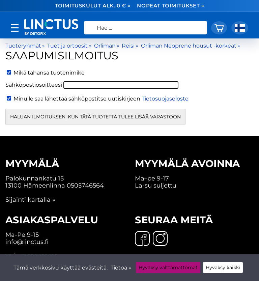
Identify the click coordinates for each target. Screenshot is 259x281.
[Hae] (145, 27)
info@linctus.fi (27, 241)
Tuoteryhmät (25, 46)
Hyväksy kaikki (223, 267)
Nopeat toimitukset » (170, 6)
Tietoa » (121, 267)
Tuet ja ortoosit (69, 46)
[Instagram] (160, 239)
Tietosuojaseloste (165, 98)
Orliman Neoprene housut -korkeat (190, 46)
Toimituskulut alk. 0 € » (93, 6)
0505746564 (85, 185)
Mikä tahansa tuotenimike (46, 72)
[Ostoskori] (219, 27)
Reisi (130, 46)
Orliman (106, 46)
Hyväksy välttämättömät (168, 267)
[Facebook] (142, 239)
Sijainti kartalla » (30, 199)
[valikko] (15, 28)
